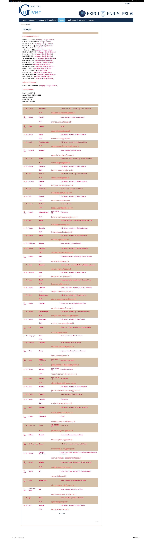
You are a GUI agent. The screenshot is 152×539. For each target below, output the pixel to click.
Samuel (30, 453)
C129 (40, 374)
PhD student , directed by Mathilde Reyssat (74, 181)
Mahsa (30, 117)
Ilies (29, 189)
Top (98, 521)
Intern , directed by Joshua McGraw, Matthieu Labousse (78, 265)
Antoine (30, 142)
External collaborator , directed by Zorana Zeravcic (76, 256)
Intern (62, 126)
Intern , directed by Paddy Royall (71, 342)
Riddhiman (31, 243)
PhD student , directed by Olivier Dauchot (73, 134)
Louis (30, 280)
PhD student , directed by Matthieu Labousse (74, 228)
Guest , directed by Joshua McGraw (72, 189)
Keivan (30, 134)
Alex (29, 174)
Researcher (64, 212)
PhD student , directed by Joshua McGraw (74, 235)
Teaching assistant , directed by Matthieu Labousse (76, 220)
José (29, 386)
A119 (40, 112)
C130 (40, 208)
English (127, 3)
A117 (40, 185)
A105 (40, 339)
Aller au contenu (136, 1)
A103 (40, 217)
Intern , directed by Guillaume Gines (72, 435)
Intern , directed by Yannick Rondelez (72, 498)
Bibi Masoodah (33, 444)
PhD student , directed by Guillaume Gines (74, 142)
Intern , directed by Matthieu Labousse (72, 117)
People (61, 20)
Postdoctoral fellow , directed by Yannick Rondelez (76, 287)
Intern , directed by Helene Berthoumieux (73, 480)
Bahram (30, 109)
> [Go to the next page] (64, 513)
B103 (40, 138)
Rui (29, 327)
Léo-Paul (31, 181)
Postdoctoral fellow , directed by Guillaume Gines (76, 109)
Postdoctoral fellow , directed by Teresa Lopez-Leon (76, 159)
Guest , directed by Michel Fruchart (71, 336)
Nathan (30, 235)
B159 (40, 170)
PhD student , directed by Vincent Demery (73, 295)
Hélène (30, 212)
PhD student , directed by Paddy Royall (73, 505)
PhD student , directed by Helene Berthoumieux (75, 311)
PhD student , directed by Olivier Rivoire (73, 319)
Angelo (30, 287)
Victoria (30, 248)
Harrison (31, 342)
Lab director (64, 378)
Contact (82, 20)
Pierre (30, 295)
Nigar (30, 126)
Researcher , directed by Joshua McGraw (73, 303)
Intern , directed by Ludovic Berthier (71, 394)
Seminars (52, 20)
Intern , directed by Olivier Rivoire (71, 150)
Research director (66, 204)
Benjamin (31, 272)
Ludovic (30, 204)
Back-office (136, 537)
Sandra (30, 462)
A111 (40, 122)
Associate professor (67, 369)
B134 (40, 364)
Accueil (128, 1)
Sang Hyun (31, 336)
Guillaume (31, 426)
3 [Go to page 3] (63, 513)
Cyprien (30, 394)
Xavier (30, 159)
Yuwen (30, 471)
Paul (29, 196)
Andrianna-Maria (31, 489)
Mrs (25, 118)
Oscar (30, 265)
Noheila (30, 435)
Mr (26, 109)
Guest (62, 416)
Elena (30, 480)
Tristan (30, 228)
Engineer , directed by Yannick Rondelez (73, 351)
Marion (30, 319)
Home (24, 20)
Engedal (31, 150)
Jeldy (30, 360)
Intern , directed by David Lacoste (71, 243)
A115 (40, 284)
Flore (30, 351)
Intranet (123, 1)
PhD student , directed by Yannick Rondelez (74, 407)
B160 (40, 315)
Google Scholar (49, 40)
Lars (29, 505)
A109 (40, 430)
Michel (30, 399)
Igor (29, 498)
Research (32, 20)
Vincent (30, 369)
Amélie (30, 303)
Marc (30, 220)
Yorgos (30, 311)
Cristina (30, 416)
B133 (40, 383)
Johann (30, 166)
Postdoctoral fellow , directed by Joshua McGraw (76, 327)
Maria (30, 407)
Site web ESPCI (16, 1)
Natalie (30, 256)
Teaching (42, 20)
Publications (71, 20)
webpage (39, 40)
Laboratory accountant (67, 360)
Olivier (30, 378)
